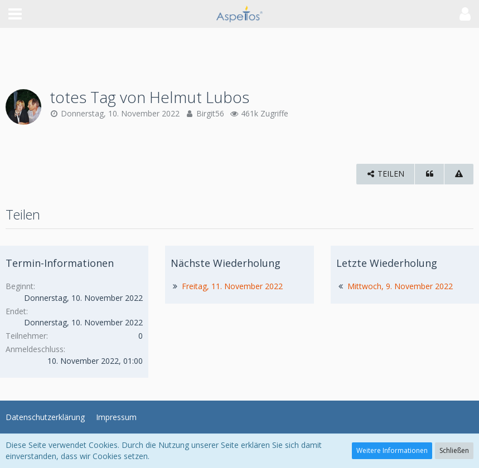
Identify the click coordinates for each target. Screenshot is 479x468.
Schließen (454, 450)
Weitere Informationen (392, 450)
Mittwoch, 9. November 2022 (400, 286)
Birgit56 (210, 113)
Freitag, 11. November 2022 (232, 286)
